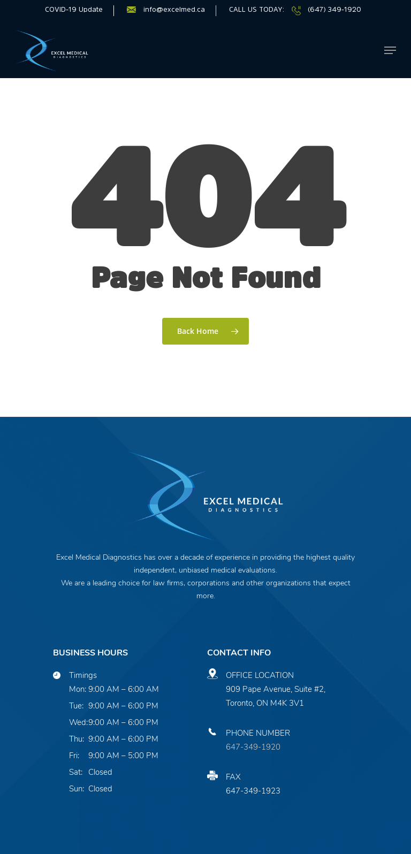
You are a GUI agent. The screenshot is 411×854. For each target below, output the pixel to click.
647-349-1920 (253, 747)
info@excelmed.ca (174, 9)
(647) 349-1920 (334, 9)
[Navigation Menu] (390, 50)
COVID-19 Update (74, 9)
